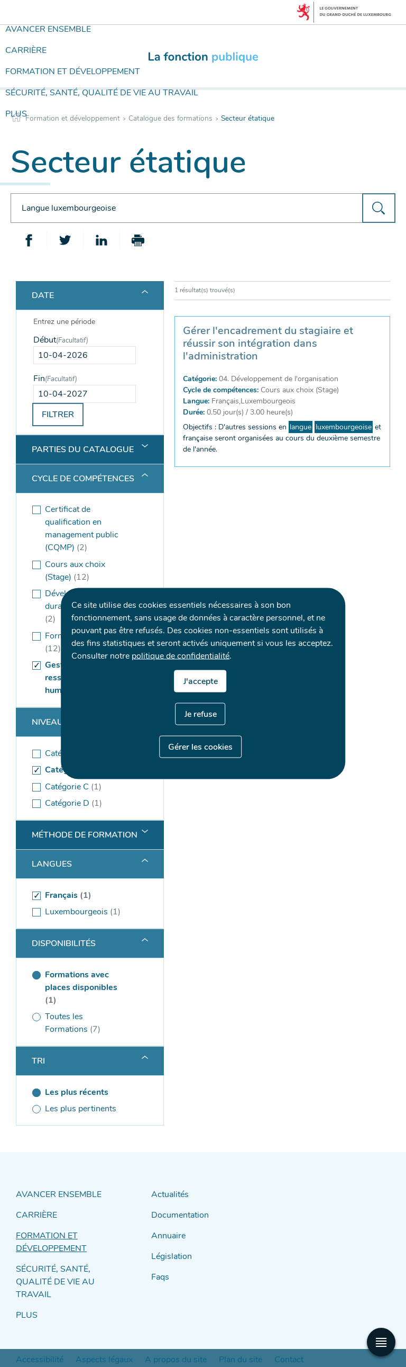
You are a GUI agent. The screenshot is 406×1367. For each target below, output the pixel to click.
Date (43, 295)
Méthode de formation (84, 835)
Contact (235, 1331)
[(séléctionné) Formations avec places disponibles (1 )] (84, 987)
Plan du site (195, 1331)
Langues (52, 864)
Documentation (176, 1212)
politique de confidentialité (180, 656)
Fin (55, 378)
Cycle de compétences (83, 478)
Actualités (167, 1193)
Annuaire (166, 1230)
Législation (169, 1249)
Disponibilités (64, 943)
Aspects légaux (85, 1331)
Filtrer (58, 414)
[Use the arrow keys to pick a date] (84, 355)
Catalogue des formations (170, 118)
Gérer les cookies (200, 747)
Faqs (159, 1267)
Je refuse (200, 714)
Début (60, 340)
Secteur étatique (247, 118)
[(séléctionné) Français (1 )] (84, 895)
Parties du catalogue (83, 449)
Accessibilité (34, 1331)
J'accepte (200, 681)
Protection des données (292, 1331)
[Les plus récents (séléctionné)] (84, 1092)
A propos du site (143, 1331)
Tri (38, 1061)
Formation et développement (72, 118)
